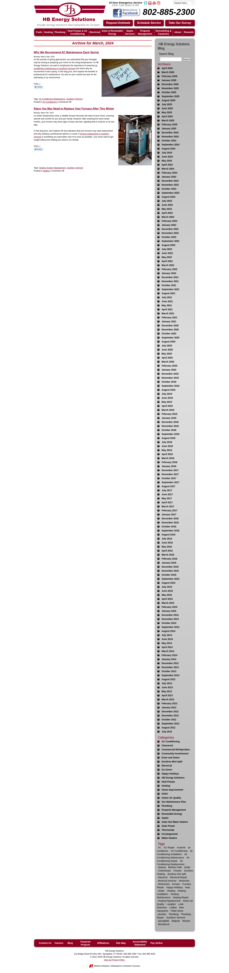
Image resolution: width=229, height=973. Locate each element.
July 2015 (167, 587)
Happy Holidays (170, 773)
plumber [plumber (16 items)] (162, 914)
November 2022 (170, 233)
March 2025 (168, 120)
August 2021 (168, 293)
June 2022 (167, 253)
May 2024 (167, 160)
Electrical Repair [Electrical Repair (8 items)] (178, 877)
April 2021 (167, 309)
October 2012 (169, 719)
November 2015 (170, 571)
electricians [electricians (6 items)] (164, 884)
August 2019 (168, 390)
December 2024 (170, 132)
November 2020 (170, 329)
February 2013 (169, 703)
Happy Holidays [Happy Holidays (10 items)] (174, 887)
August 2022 (168, 245)
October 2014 (169, 623)
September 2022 (170, 241)
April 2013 (167, 695)
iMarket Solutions (101, 966)
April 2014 (167, 647)
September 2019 (170, 386)
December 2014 (170, 615)
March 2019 (168, 410)
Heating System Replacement (52, 168)
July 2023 (167, 201)
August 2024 (168, 148)
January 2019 (169, 418)
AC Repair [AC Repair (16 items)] (169, 847)
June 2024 (167, 156)
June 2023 (167, 205)
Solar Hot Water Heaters (175, 822)
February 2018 (169, 462)
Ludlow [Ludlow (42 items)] (173, 907)
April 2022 (167, 261)
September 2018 (170, 434)
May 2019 (167, 402)
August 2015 (168, 583)
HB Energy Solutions (173, 777)
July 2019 (167, 394)
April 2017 (167, 502)
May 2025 (167, 112)
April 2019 (167, 406)
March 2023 (168, 217)
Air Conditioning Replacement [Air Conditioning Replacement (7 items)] (170, 863)
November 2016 (170, 522)
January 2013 (169, 707)
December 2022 (170, 229)
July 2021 (167, 297)
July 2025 (167, 104)
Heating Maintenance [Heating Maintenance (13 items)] (168, 896)
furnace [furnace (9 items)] (176, 884)
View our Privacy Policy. (114, 960)
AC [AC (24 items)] (159, 847)
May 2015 (167, 595)
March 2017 (168, 506)
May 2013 (167, 691)
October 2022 (169, 237)
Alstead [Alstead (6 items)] (162, 867)
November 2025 (170, 88)
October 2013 (169, 671)
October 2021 (169, 285)
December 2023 (170, 181)
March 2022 (168, 265)
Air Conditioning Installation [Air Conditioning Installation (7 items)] (175, 853)
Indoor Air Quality (171, 798)
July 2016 (167, 538)
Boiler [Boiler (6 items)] (187, 867)
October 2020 (169, 333)
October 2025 (169, 92)
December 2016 (170, 518)
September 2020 (170, 337)
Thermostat (168, 830)
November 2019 (170, 378)
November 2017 (170, 474)
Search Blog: (166, 53)
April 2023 (167, 213)
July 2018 (167, 442)
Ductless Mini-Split (172, 761)
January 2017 (169, 514)
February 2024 (169, 173)
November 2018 (170, 426)
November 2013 (170, 667)
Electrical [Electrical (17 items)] (163, 877)
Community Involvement (175, 753)
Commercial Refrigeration (176, 749)
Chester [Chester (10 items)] (177, 870)
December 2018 (170, 422)
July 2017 (167, 490)
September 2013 (170, 675)
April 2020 (167, 357)
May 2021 (167, 305)
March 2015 (168, 603)
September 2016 (170, 530)
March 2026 (168, 72)
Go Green (167, 769)
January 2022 (169, 273)
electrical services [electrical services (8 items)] (167, 880)
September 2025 (170, 96)
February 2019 (169, 414)
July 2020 (167, 345)
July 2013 (167, 683)
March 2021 (168, 313)
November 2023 (170, 185)
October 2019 (169, 382)
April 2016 (167, 550)
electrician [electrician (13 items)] (184, 880)
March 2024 (168, 169)
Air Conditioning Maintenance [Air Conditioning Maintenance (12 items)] (172, 856)
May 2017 (167, 498)
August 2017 (168, 486)
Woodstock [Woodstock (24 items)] (164, 924)
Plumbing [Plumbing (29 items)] (174, 914)
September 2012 (170, 723)
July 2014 (167, 635)
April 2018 (167, 454)
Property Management (174, 810)
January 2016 (169, 563)
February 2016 (169, 559)
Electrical (167, 765)
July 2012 (167, 731)
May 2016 (167, 546)
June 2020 (167, 349)
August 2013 (168, 679)
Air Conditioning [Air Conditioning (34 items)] (179, 851)
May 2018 (167, 450)
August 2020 (168, 341)
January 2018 (169, 466)
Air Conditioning (50, 102)
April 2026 (167, 68)
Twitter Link (38, 86)
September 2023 (170, 193)
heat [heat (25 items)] (187, 887)
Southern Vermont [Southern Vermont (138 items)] (175, 917)
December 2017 (170, 470)
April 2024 (167, 165)
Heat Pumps (168, 782)
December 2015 (170, 567)
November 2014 (170, 619)
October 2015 (169, 575)
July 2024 (167, 152)
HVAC (165, 794)
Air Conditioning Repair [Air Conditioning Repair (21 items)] (173, 859)
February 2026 (169, 76)
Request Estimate (118, 23)
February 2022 (169, 269)
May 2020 (167, 353)
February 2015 (169, 607)
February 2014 (169, 655)
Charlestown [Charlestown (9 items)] (164, 870)
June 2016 (167, 542)
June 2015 (167, 591)
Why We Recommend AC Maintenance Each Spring (66, 52)
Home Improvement (172, 790)
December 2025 (170, 84)
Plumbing (167, 806)
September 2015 (170, 579)
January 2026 (169, 80)
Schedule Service (149, 23)
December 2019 (170, 374)
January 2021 (169, 321)
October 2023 (169, 189)
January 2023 (169, 225)
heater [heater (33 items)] (161, 890)
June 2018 (167, 446)
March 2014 (168, 651)
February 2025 (169, 124)
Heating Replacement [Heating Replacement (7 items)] (169, 900)
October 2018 (169, 430)
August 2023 (168, 197)
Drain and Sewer (171, 757)
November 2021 (170, 281)
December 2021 (170, 277)
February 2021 (169, 317)
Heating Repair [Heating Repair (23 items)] (180, 897)
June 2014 (167, 639)
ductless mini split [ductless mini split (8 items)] (177, 874)
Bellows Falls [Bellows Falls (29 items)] (175, 867)
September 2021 (170, 289)
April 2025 (167, 116)
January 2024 (169, 177)
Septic (165, 818)
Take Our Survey (180, 23)
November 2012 (170, 715)
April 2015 (167, 599)
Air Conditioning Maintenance (52, 99)
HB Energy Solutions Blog (174, 46)
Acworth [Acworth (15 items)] (181, 847)
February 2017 (169, 510)
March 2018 (168, 458)
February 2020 (169, 366)
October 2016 (169, 526)
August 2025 (168, 100)
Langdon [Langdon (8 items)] (171, 904)
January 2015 (169, 611)
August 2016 (168, 534)
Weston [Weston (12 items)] (186, 921)
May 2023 (167, 209)
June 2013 (167, 687)
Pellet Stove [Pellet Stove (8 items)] (177, 911)
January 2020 (169, 370)
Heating (46, 171)
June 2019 (167, 398)
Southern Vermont (74, 99)
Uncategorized (170, 834)
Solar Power (168, 826)
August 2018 (168, 438)
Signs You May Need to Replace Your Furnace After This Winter (74, 108)
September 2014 (170, 627)
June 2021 (167, 301)
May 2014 (167, 643)
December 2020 (170, 325)
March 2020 (168, 362)
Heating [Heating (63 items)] (171, 890)
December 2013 (170, 663)
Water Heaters (169, 838)
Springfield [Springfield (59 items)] (163, 921)
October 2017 (169, 478)
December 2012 (170, 711)
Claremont (167, 745)
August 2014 (168, 631)
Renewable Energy (172, 814)
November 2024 (170, 136)
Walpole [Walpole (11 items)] (175, 921)
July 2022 (167, 249)
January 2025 (169, 128)
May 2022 (167, 257)
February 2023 (169, 221)
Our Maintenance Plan (174, 802)
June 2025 (167, 108)
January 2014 (169, 659)
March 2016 (168, 555)
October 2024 (169, 140)
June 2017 (167, 494)
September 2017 (170, 482)
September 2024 (170, 144)
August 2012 (168, 727)
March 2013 (168, 699)
